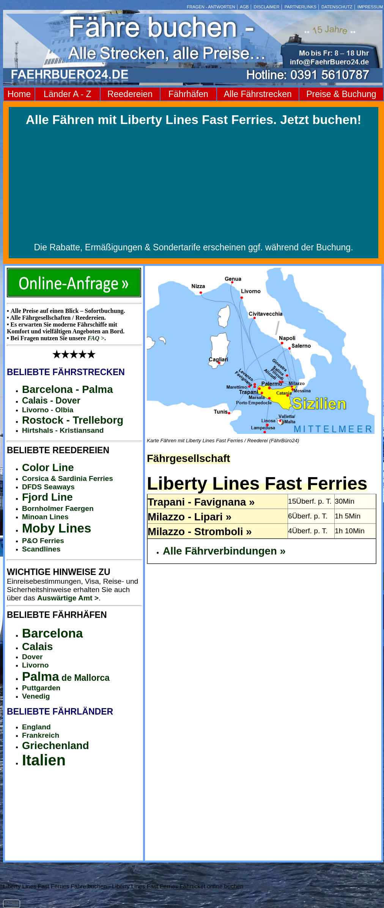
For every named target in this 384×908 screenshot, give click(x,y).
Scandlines (41, 549)
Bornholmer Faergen (58, 508)
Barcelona (52, 633)
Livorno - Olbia (47, 410)
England (36, 727)
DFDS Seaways (48, 487)
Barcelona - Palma (67, 389)
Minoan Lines (45, 517)
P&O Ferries (43, 541)
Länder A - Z (67, 94)
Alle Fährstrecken (258, 94)
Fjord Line (47, 497)
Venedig (36, 696)
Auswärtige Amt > (68, 598)
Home (19, 94)
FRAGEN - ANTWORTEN (211, 7)
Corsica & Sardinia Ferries (67, 478)
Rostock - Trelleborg (72, 420)
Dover (32, 657)
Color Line (48, 467)
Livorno (35, 665)
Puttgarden (41, 688)
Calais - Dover (51, 400)
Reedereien (130, 94)
